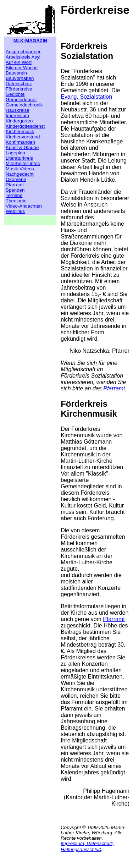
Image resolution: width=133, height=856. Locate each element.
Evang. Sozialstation (86, 97)
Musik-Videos (20, 168)
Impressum (17, 115)
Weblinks (15, 211)
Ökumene (16, 179)
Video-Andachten (24, 206)
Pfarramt (15, 184)
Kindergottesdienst (25, 126)
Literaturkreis (19, 158)
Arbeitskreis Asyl (23, 57)
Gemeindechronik (24, 105)
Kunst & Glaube (22, 147)
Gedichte (15, 94)
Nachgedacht (20, 174)
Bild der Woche (22, 67)
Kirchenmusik (20, 131)
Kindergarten (19, 121)
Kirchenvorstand (23, 136)
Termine (14, 195)
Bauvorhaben (20, 78)
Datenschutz (19, 83)
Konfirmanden (20, 142)
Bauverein (16, 73)
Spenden (15, 190)
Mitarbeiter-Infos (23, 163)
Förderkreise (19, 89)
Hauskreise (17, 110)
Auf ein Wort (19, 62)
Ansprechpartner (23, 51)
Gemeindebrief (21, 99)
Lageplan (15, 152)
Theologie (16, 200)
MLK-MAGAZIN (30, 40)
